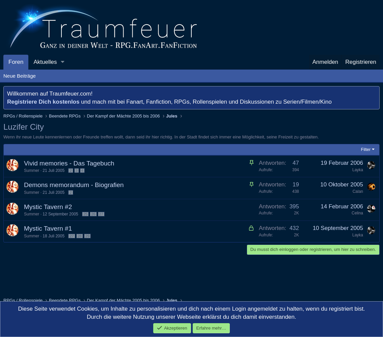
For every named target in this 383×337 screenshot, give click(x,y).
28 (80, 236)
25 (85, 214)
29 (87, 236)
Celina (357, 213)
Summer (31, 170)
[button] (62, 62)
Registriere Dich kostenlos (43, 102)
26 (93, 214)
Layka (357, 169)
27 (101, 214)
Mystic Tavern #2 (48, 206)
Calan (358, 191)
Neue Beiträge (19, 76)
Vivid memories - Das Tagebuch (69, 163)
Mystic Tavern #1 (48, 228)
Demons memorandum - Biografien (74, 184)
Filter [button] (366, 149)
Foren (15, 62)
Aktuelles (45, 62)
